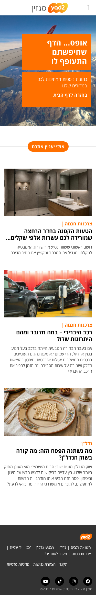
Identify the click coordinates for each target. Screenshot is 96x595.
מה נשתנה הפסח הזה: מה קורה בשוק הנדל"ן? (54, 454)
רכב (28, 547)
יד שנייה (16, 547)
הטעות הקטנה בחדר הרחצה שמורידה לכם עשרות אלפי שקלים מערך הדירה (51, 234)
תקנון (63, 564)
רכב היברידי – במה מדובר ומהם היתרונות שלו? (54, 335)
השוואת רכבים (81, 547)
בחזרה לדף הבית (70, 95)
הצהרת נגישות (44, 564)
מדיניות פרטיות (18, 564)
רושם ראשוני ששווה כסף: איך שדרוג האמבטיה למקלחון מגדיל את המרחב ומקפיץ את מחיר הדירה (51, 249)
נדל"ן (86, 443)
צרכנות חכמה (78, 224)
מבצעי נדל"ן (45, 547)
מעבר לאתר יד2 (55, 553)
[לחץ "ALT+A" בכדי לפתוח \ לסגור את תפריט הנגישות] (6, 7)
